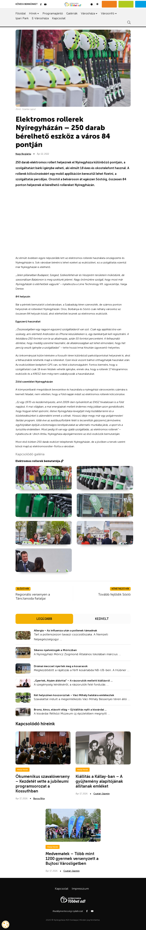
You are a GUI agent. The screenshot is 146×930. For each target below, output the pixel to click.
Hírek (33, 13)
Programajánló (53, 13)
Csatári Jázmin (101, 793)
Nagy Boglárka (23, 154)
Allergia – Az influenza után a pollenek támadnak (65, 630)
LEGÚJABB (44, 619)
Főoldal (21, 13)
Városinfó (107, 13)
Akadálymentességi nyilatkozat (68, 911)
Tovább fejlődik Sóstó (114, 594)
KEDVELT (102, 619)
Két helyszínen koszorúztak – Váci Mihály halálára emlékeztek (74, 695)
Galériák (71, 13)
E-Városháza (40, 18)
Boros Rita (39, 798)
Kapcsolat (59, 18)
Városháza (88, 13)
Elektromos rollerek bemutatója (39, 461)
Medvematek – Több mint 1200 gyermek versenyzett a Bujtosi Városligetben (72, 858)
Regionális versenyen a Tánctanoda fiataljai (33, 596)
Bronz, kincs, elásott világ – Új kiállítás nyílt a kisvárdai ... (70, 709)
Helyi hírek (22, 769)
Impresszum (80, 888)
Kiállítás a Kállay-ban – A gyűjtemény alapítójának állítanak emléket (99, 781)
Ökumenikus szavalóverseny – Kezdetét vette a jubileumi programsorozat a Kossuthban (43, 783)
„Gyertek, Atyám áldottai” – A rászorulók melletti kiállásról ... (73, 680)
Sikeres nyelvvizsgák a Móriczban (55, 650)
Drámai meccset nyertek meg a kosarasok (61, 666)
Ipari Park (22, 18)
